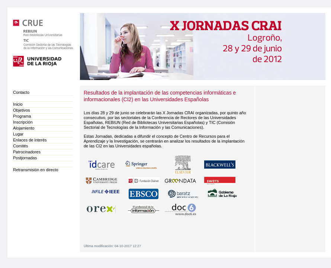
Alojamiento (23, 128)
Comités (20, 146)
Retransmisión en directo (35, 170)
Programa (22, 116)
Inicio (18, 104)
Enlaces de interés (30, 140)
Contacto (21, 92)
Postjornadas (25, 158)
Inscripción (23, 122)
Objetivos (21, 110)
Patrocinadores (27, 152)
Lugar (18, 134)
